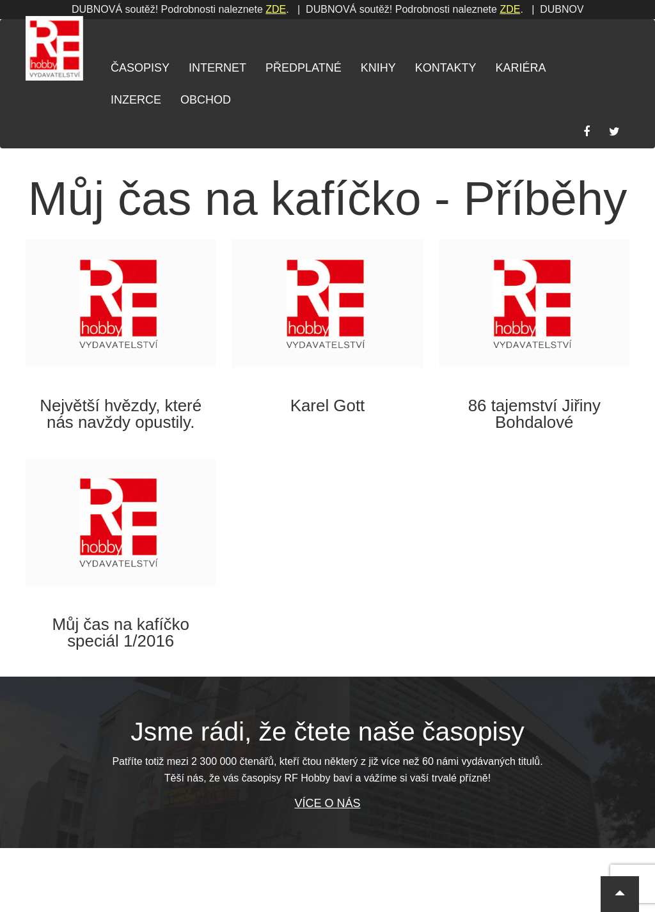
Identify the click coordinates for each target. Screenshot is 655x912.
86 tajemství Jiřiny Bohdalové (534, 414)
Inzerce (136, 99)
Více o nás (327, 803)
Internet (217, 67)
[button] (620, 894)
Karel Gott (327, 405)
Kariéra (520, 67)
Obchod (205, 99)
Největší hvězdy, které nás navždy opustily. (120, 414)
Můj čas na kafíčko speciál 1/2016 (120, 632)
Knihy (378, 67)
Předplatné (303, 67)
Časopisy (140, 67)
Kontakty (446, 67)
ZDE (117, 9)
